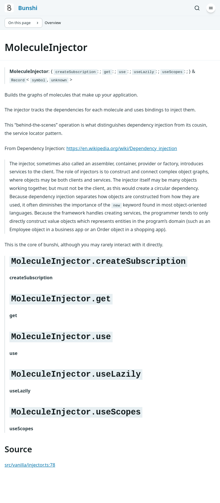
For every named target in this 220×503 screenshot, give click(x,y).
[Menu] (210, 8)
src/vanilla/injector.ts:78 (30, 465)
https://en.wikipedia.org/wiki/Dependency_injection (121, 148)
